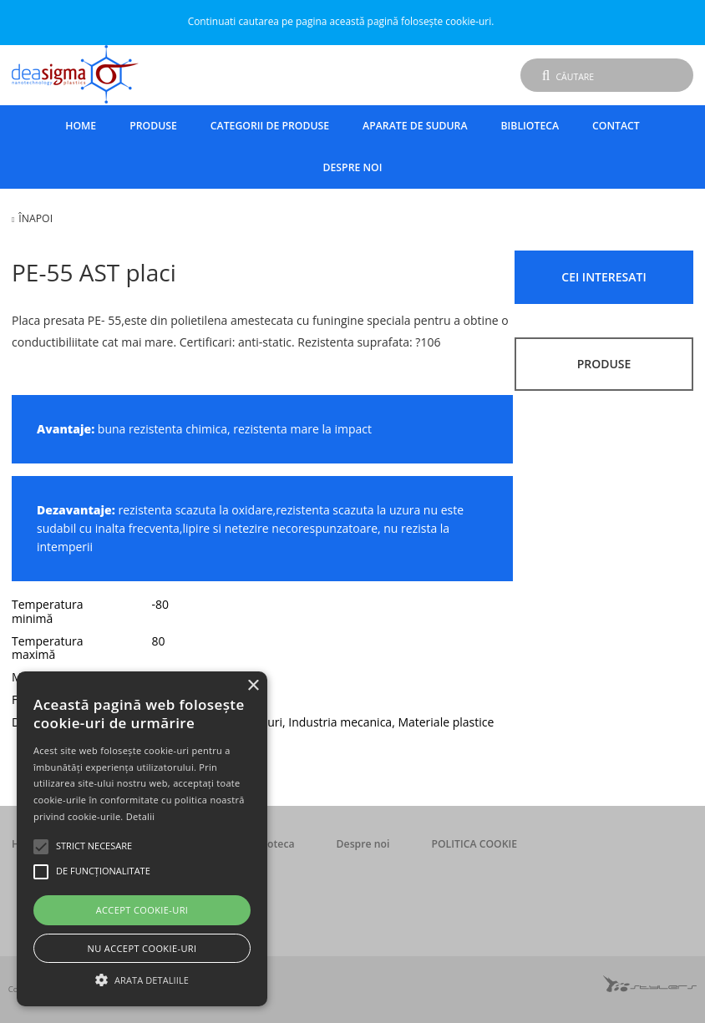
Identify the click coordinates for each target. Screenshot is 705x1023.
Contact (616, 126)
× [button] (252, 686)
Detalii (140, 816)
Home (80, 126)
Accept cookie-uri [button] (142, 910)
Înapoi (35, 218)
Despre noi (353, 167)
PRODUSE (604, 364)
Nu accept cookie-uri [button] (142, 948)
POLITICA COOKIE (474, 844)
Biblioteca (530, 126)
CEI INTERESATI (603, 277)
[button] (142, 978)
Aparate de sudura (415, 126)
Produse (153, 126)
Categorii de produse (269, 126)
